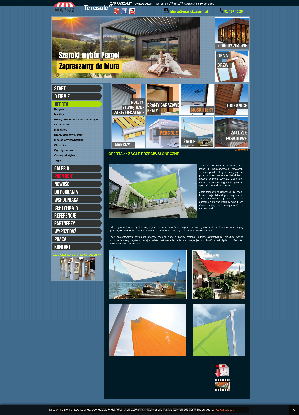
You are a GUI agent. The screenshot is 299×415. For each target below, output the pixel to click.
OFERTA (77, 105)
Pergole (59, 109)
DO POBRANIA (77, 192)
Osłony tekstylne (64, 155)
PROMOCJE (77, 177)
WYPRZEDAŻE (77, 232)
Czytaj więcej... (225, 409)
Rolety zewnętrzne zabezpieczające (76, 119)
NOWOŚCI (77, 184)
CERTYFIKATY (77, 208)
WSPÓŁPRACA (77, 200)
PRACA (77, 239)
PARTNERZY (77, 224)
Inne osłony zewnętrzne (68, 139)
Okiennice (60, 145)
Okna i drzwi (62, 124)
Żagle (57, 160)
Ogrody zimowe (64, 150)
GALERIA (77, 169)
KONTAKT (77, 247)
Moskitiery (60, 129)
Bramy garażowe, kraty (68, 134)
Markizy (59, 114)
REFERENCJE (77, 216)
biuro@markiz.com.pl (189, 11)
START (77, 89)
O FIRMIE (77, 97)
